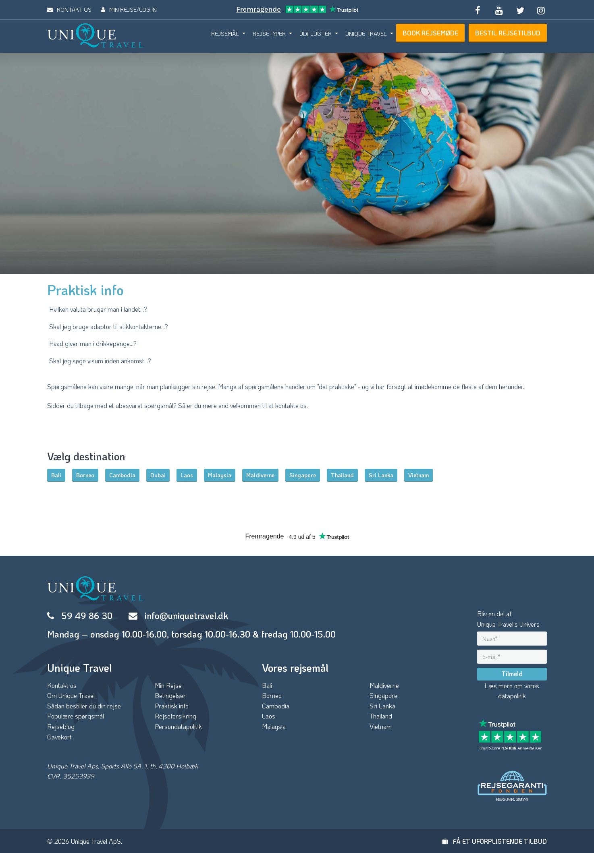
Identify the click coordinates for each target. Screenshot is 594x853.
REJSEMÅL (225, 33)
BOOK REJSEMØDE (430, 33)
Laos (187, 475)
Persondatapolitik (178, 726)
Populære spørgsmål (75, 716)
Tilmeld (512, 673)
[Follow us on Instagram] (541, 9)
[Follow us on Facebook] (477, 9)
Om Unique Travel (71, 695)
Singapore (302, 475)
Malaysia (219, 475)
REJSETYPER (269, 33)
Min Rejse (168, 685)
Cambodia (122, 475)
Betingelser (170, 695)
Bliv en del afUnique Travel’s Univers (508, 618)
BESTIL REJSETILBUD (507, 33)
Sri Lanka (381, 475)
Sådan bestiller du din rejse (84, 706)
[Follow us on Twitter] (519, 9)
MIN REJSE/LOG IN (129, 9)
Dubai (158, 475)
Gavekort (59, 737)
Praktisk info (172, 706)
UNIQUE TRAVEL (366, 33)
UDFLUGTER (315, 33)
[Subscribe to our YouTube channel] (498, 9)
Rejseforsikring (175, 716)
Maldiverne (260, 475)
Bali (56, 475)
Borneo (85, 475)
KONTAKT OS (69, 9)
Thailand (342, 475)
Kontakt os (62, 685)
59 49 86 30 (86, 615)
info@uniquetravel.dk (186, 615)
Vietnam (418, 475)
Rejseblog (61, 726)
